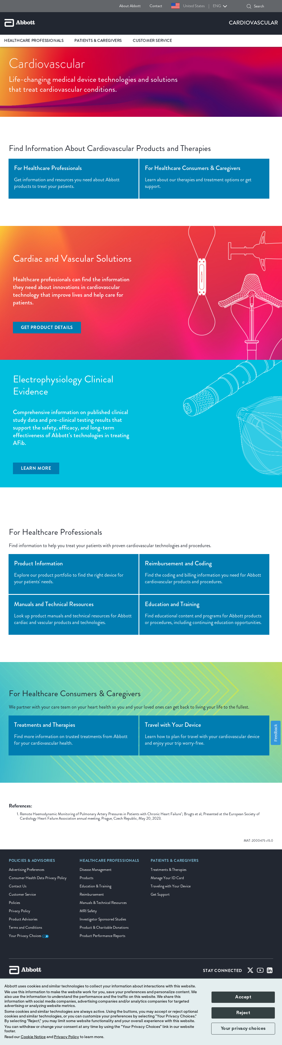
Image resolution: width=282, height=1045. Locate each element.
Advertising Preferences (26, 869)
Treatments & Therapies (168, 869)
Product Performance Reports (102, 935)
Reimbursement (92, 894)
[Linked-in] (270, 971)
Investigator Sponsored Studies (103, 919)
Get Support (160, 894)
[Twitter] (250, 971)
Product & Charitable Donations (104, 927)
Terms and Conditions (25, 927)
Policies (14, 902)
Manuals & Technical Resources (103, 902)
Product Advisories (23, 919)
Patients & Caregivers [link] (98, 40)
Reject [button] (243, 1013)
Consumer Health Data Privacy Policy (38, 878)
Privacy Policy (19, 911)
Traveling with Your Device (171, 886)
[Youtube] (260, 971)
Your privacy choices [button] (243, 1028)
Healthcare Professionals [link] (33, 40)
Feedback (275, 733)
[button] (249, 6)
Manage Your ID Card (167, 878)
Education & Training (95, 886)
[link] (32, 862)
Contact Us (17, 886)
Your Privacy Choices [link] (29, 935)
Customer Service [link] (152, 40)
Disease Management (96, 869)
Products (86, 878)
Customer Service (22, 894)
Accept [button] (243, 997)
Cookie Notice (33, 1037)
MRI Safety (88, 911)
